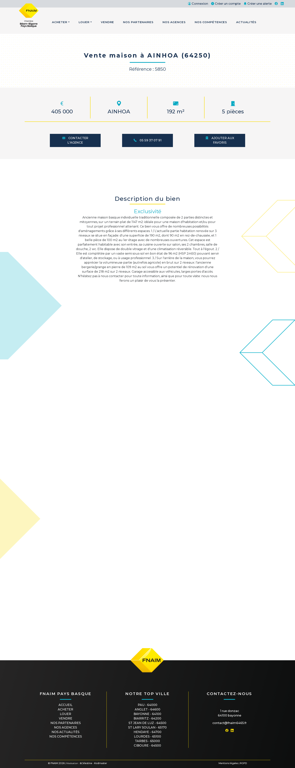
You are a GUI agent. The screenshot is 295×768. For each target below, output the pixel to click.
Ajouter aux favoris (219, 140)
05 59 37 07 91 (148, 140)
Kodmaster (100, 763)
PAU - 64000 (147, 705)
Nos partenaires (65, 723)
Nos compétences (65, 736)
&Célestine (86, 763)
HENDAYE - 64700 (147, 732)
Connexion (198, 3)
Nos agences (65, 727)
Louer (84, 22)
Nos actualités (65, 732)
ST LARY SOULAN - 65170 (147, 727)
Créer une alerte (258, 3)
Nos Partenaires (138, 22)
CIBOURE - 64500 (147, 745)
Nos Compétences (211, 22)
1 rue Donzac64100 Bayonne (229, 713)
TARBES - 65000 (147, 741)
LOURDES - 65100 (147, 736)
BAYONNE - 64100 (147, 714)
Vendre (107, 22)
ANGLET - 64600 (147, 709)
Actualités (246, 22)
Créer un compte (226, 3)
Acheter (59, 22)
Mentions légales (228, 763)
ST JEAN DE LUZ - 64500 (147, 723)
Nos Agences (174, 22)
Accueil (65, 705)
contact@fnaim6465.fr (229, 723)
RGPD (243, 763)
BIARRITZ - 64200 (147, 718)
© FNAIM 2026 (56, 763)
